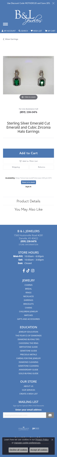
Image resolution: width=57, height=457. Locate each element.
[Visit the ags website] (23, 428)
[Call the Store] (29, 241)
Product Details (28, 201)
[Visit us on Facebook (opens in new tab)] (24, 271)
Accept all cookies (38, 450)
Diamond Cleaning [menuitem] (28, 362)
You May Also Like (28, 209)
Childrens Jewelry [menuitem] (28, 311)
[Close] (53, 3)
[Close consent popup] (52, 440)
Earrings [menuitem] (28, 300)
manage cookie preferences (27, 443)
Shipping (16, 167)
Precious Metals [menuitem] (28, 354)
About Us (28, 386)
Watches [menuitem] (28, 315)
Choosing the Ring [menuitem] (28, 343)
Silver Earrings (11, 39)
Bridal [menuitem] (28, 288)
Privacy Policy (42, 439)
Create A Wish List (28, 393)
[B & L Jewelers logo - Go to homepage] (28, 17)
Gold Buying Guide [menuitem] (28, 373)
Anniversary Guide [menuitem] (28, 369)
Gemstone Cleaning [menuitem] (28, 365)
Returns (41, 167)
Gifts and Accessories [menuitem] (28, 319)
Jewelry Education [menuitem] (28, 331)
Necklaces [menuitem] (28, 296)
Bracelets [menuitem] (28, 303)
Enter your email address (28, 409)
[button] (9, 31)
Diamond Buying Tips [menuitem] (28, 339)
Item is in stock (28, 182)
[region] (28, 75)
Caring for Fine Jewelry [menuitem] (28, 358)
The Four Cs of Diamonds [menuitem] (28, 335)
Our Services (28, 390)
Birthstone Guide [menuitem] (28, 347)
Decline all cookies (18, 450)
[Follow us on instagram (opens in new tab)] (32, 271)
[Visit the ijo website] (35, 428)
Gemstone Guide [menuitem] (28, 350)
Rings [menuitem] (28, 292)
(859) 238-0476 (28, 112)
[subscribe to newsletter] (50, 415)
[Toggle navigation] (5, 24)
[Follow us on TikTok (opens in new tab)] (28, 271)
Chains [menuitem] (28, 307)
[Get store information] (28, 244)
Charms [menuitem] (28, 285)
